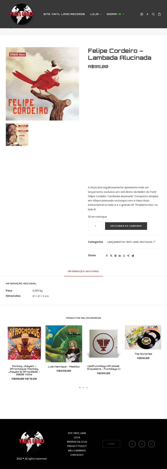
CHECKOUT (77, 455)
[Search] (153, 15)
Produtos (112, 38)
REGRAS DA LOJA (77, 441)
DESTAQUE (146, 253)
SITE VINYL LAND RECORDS (64, 15)
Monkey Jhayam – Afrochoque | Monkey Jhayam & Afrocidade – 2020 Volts (24, 381)
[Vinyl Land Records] (21, 15)
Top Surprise (143, 365)
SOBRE (111, 443)
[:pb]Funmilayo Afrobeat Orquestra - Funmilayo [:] (103, 379)
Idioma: (115, 15)
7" (154, 253)
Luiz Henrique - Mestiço (64, 378)
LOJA (95, 15)
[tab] (83, 284)
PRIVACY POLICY (77, 446)
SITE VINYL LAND (77, 433)
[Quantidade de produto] (95, 238)
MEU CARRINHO (77, 450)
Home (101, 38)
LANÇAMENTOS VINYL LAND (123, 253)
